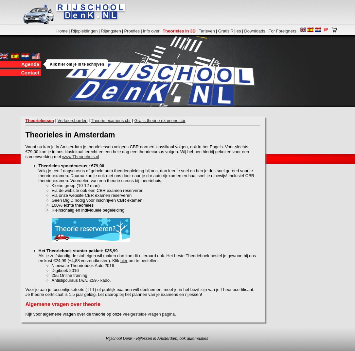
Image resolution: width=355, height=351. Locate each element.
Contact (30, 72)
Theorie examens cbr (111, 120)
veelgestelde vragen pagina (149, 314)
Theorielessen (40, 120)
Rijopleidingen (84, 31)
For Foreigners (282, 31)
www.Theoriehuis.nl (80, 156)
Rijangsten (111, 31)
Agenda (31, 64)
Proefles (132, 31)
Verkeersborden (73, 120)
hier (124, 260)
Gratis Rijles (229, 31)
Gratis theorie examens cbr (159, 120)
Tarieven (207, 31)
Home (62, 31)
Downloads (254, 31)
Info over (151, 31)
